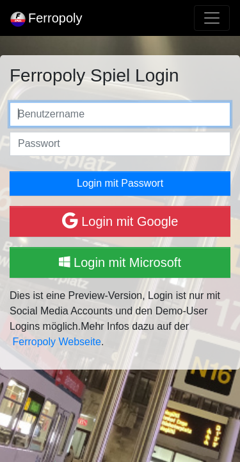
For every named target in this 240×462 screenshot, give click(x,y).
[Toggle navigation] (212, 18)
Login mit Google (120, 220)
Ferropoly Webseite (56, 341)
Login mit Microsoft (120, 262)
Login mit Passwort (120, 183)
